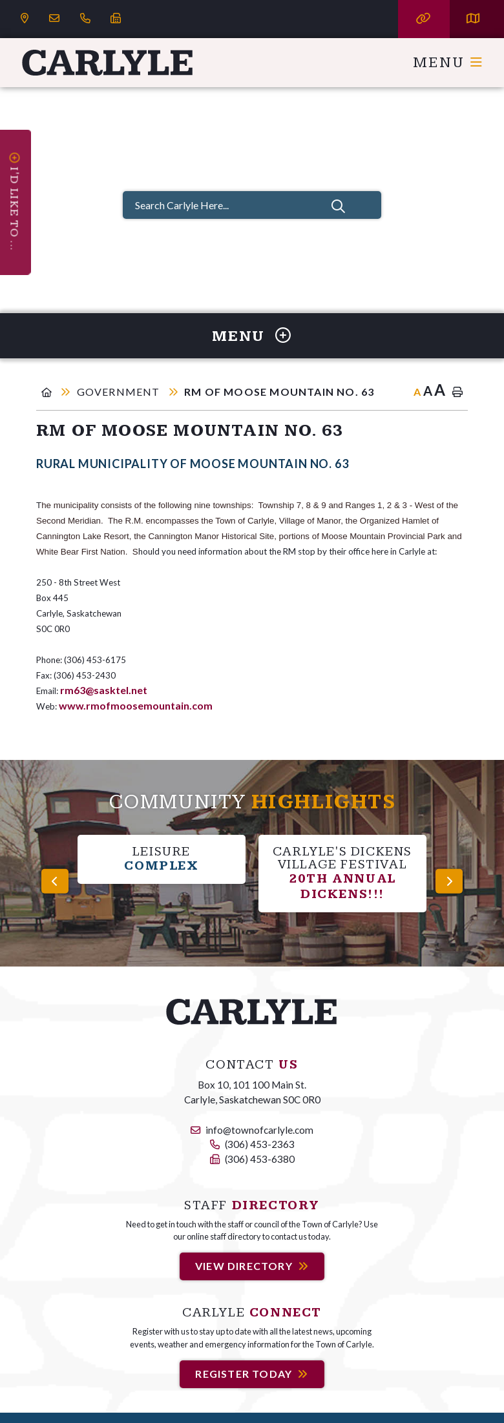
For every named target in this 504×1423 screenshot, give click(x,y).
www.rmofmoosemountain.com (136, 705)
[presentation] (54, 881)
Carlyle (108, 62)
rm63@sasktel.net (103, 690)
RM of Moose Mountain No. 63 (279, 391)
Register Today (243, 1373)
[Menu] (448, 62)
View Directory (244, 1266)
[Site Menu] (252, 335)
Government (120, 391)
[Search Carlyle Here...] (252, 205)
